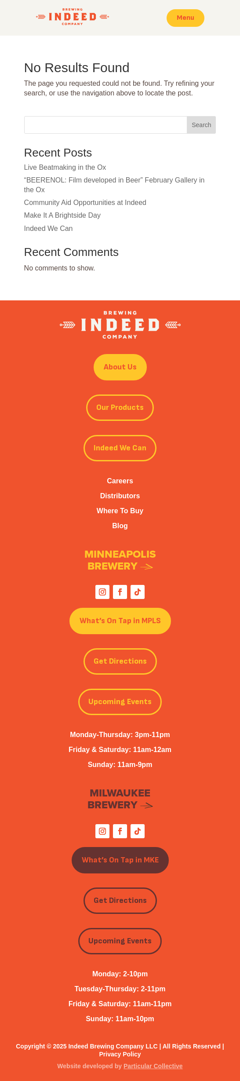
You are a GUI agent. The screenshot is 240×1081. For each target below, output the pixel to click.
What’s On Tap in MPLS (120, 620)
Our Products (120, 407)
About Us (120, 367)
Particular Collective (153, 1066)
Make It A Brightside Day (62, 215)
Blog (120, 526)
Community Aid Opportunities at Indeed (85, 202)
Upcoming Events (120, 701)
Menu (185, 18)
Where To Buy (120, 511)
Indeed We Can (48, 228)
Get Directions (120, 661)
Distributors (120, 496)
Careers (120, 481)
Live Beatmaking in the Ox (65, 167)
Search (201, 124)
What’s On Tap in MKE (120, 860)
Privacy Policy (120, 1054)
